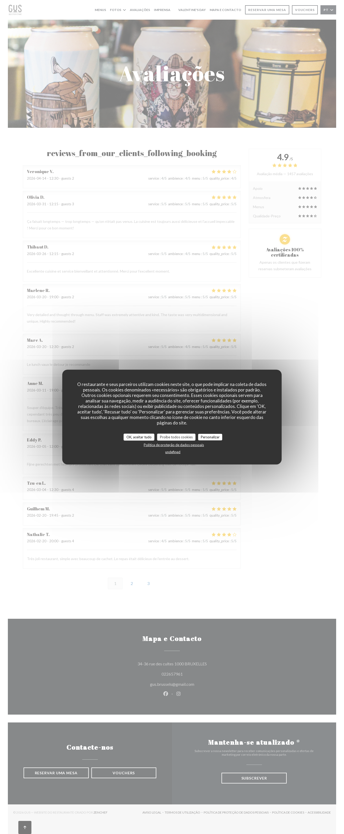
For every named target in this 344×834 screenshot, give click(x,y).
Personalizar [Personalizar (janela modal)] (210, 437)
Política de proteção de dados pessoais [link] (174, 445)
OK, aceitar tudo (139, 437)
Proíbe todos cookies (176, 437)
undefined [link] (172, 452)
